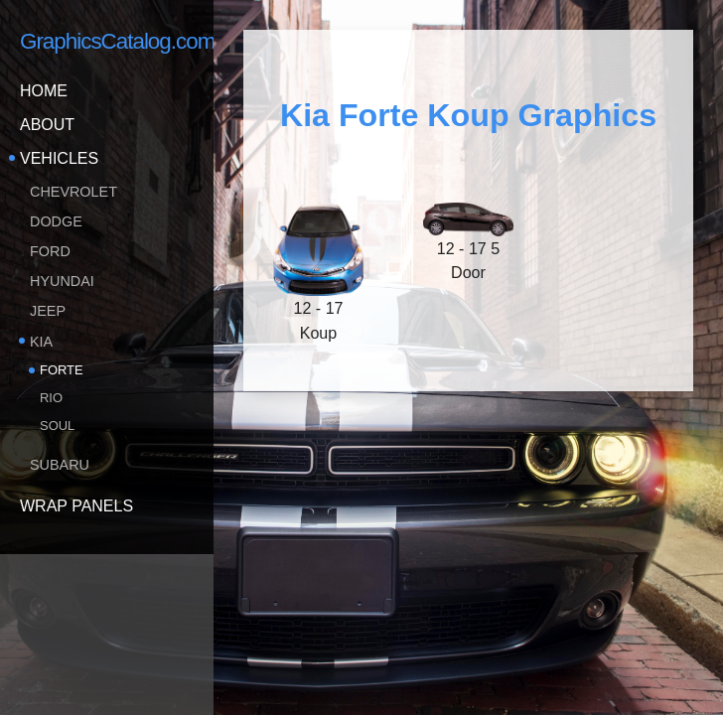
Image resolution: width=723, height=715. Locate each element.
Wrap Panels (76, 506)
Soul (57, 425)
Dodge (56, 221)
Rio (51, 397)
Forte (61, 369)
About (47, 124)
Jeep (48, 311)
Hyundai (62, 281)
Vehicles (59, 158)
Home (44, 90)
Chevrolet (73, 192)
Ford (50, 251)
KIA (41, 342)
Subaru (59, 465)
